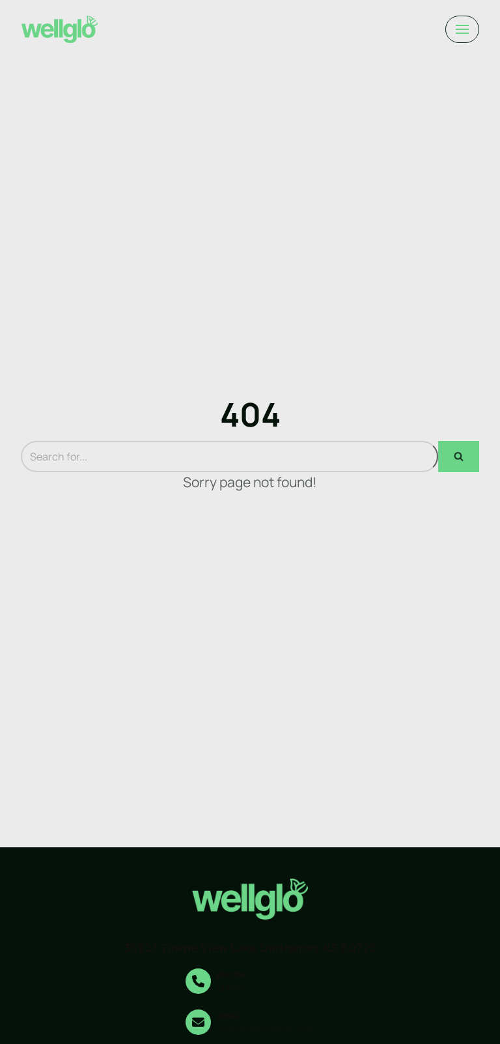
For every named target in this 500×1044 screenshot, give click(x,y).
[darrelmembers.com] (60, 29)
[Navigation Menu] (462, 29)
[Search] (229, 456)
